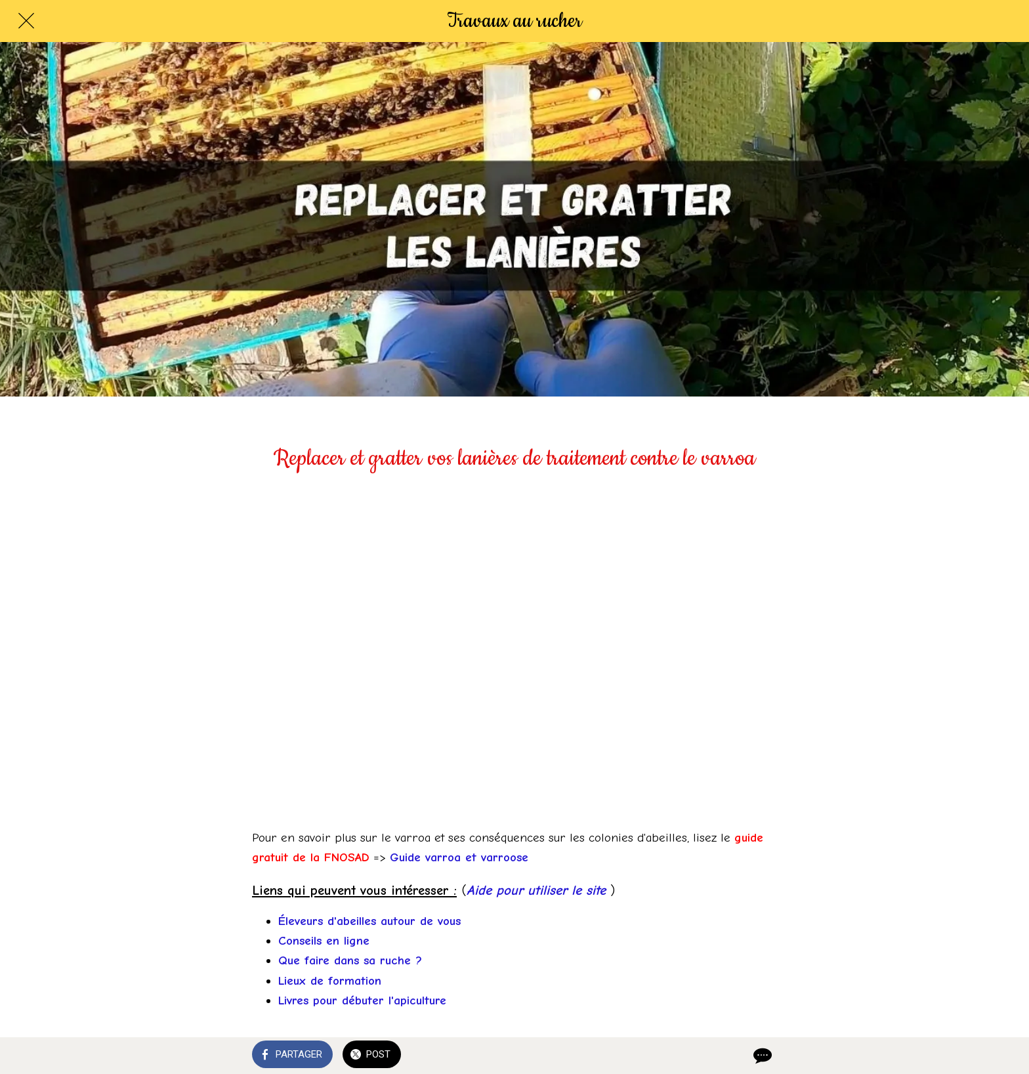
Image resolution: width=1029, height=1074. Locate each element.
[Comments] (761, 1055)
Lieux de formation (329, 981)
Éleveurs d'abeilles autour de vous (369, 921)
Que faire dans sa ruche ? (350, 960)
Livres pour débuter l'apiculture (362, 1000)
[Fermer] (26, 21)
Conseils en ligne (323, 941)
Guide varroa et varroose (459, 857)
